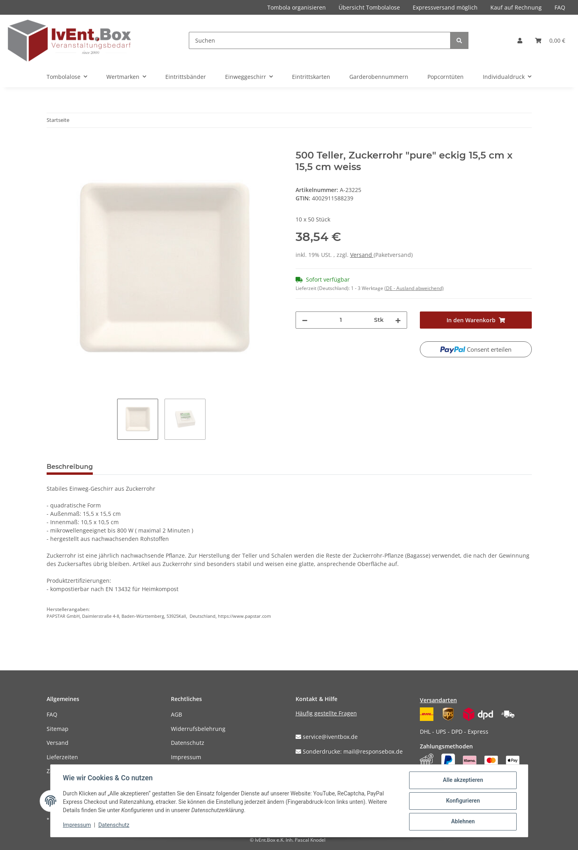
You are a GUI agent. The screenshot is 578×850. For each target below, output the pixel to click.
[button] (520, 40)
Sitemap (58, 728)
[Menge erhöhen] (398, 320)
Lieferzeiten (62, 757)
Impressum (186, 757)
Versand (362, 255)
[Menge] (341, 320)
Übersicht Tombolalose (369, 7)
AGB (176, 714)
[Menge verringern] (304, 320)
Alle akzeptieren (463, 780)
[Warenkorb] (550, 40)
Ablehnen (462, 822)
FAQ (559, 7)
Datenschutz (187, 742)
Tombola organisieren (296, 7)
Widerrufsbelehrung (198, 728)
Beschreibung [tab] (70, 466)
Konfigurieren (463, 801)
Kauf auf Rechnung (516, 7)
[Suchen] (320, 40)
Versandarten (438, 700)
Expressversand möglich (445, 7)
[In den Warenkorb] (53, 145)
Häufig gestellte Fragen (326, 713)
